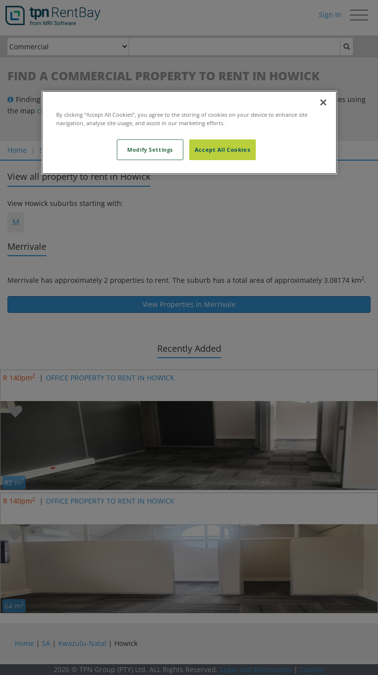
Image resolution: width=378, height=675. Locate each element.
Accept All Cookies (222, 149)
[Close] (323, 102)
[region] (189, 132)
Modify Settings (150, 149)
